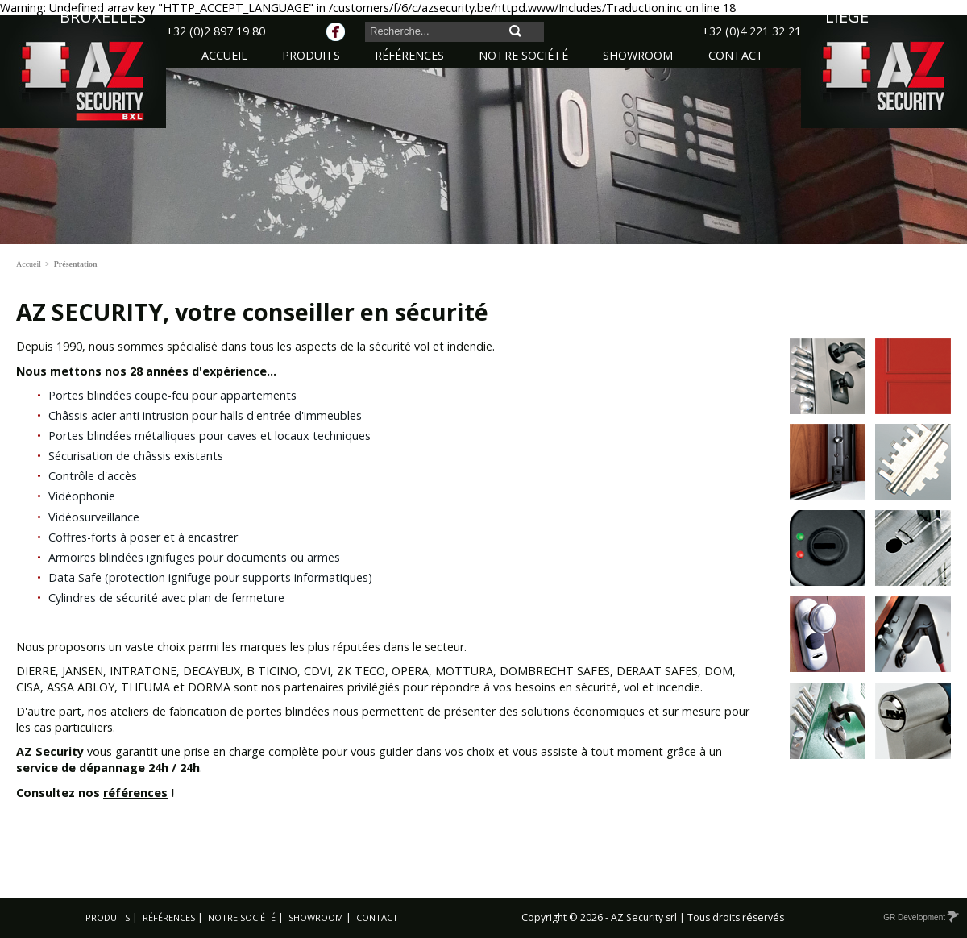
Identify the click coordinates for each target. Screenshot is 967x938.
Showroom (315, 917)
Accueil (28, 263)
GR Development (920, 917)
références (135, 792)
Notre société (242, 917)
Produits (107, 917)
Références (169, 917)
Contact (377, 917)
